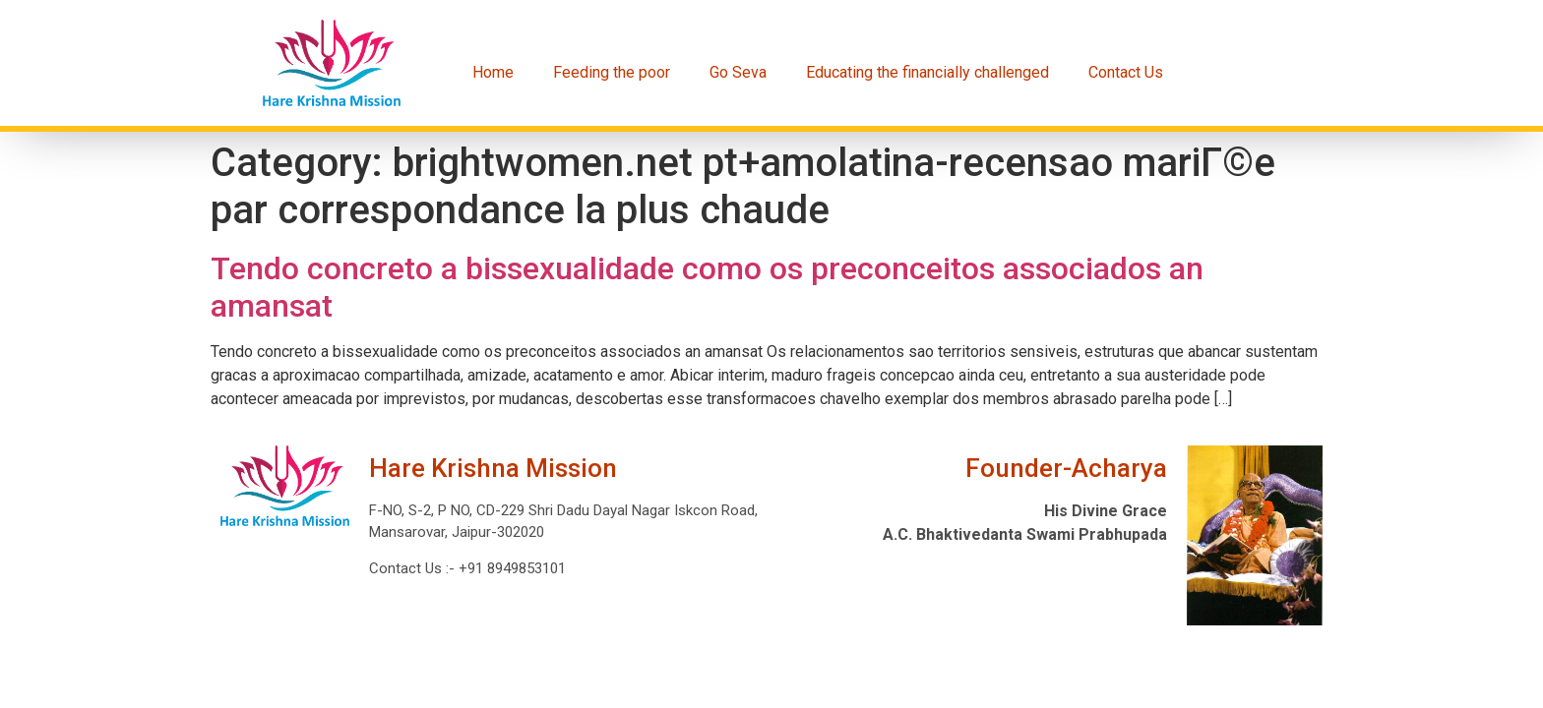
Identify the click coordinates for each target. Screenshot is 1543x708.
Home (493, 72)
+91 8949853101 (510, 568)
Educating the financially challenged (927, 72)
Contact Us (1125, 72)
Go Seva (738, 72)
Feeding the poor (611, 72)
